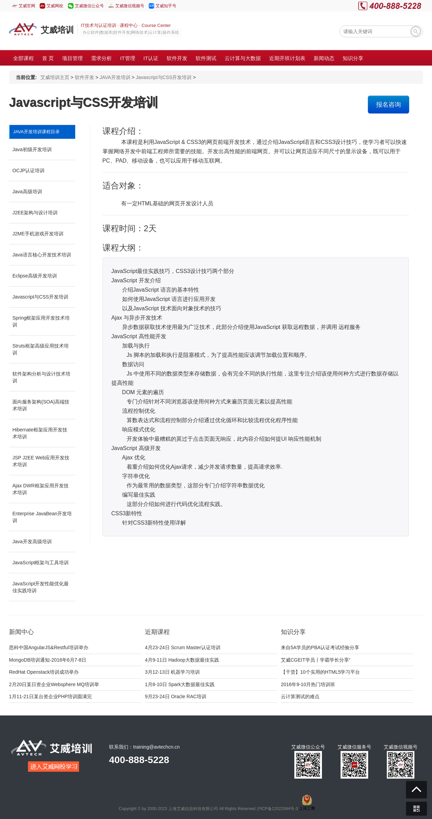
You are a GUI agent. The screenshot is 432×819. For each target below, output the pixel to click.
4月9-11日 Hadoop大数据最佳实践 (182, 660)
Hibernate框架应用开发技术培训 (39, 433)
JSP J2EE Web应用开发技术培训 (40, 461)
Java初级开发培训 (32, 149)
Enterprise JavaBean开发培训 (42, 517)
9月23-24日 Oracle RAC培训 (175, 696)
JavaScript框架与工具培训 (40, 562)
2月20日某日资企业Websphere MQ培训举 (54, 684)
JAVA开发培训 (115, 77)
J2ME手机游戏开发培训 (37, 233)
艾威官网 (27, 5)
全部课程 (23, 58)
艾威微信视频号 (129, 5)
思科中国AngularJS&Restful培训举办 (48, 647)
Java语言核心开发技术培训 (41, 254)
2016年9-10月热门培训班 (308, 684)
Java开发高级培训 (32, 541)
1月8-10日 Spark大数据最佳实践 (180, 684)
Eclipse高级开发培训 (34, 276)
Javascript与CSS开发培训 (164, 77)
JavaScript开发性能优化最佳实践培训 (40, 587)
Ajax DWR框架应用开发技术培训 (40, 489)
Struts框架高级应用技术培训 (40, 349)
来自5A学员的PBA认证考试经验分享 (320, 647)
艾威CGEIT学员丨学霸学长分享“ (315, 660)
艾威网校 (55, 5)
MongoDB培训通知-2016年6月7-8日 (47, 660)
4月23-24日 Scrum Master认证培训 (182, 647)
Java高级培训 (27, 191)
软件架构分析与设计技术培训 (41, 377)
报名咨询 (388, 104)
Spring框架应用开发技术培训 (41, 321)
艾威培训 (57, 30)
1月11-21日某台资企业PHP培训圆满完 (50, 696)
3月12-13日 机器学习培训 (172, 672)
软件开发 (84, 77)
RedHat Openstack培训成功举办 (44, 672)
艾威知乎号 (166, 5)
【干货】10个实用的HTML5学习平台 (320, 672)
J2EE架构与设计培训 (35, 212)
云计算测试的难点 (300, 696)
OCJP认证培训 (28, 170)
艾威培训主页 (54, 77)
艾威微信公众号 (89, 5)
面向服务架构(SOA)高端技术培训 (40, 405)
